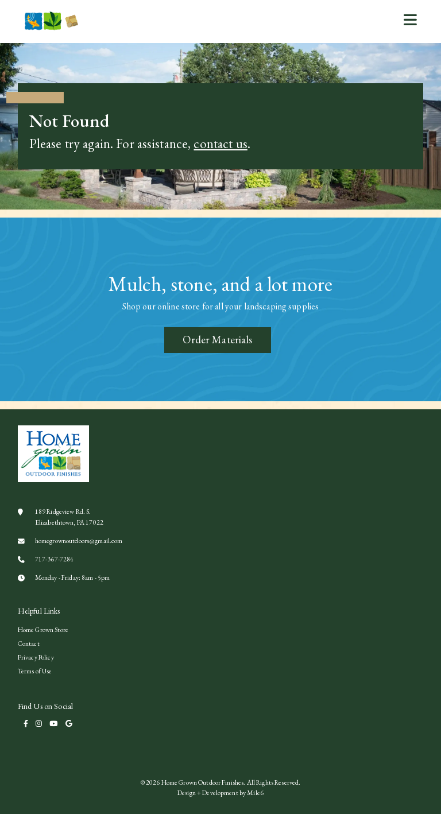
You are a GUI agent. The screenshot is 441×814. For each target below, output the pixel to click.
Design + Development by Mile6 (220, 792)
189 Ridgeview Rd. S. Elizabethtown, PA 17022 (60, 516)
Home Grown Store (43, 629)
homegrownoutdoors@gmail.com (70, 540)
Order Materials (217, 339)
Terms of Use (35, 670)
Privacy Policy (36, 657)
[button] (410, 19)
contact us (220, 143)
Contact (29, 643)
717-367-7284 (46, 559)
